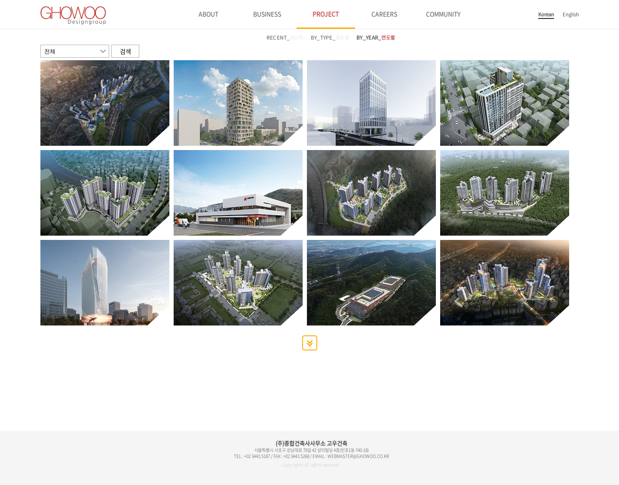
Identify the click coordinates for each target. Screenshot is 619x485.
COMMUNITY (443, 13)
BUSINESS (267, 13)
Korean (546, 14)
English (571, 14)
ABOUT (208, 13)
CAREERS (384, 13)
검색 (125, 51)
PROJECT (326, 13)
